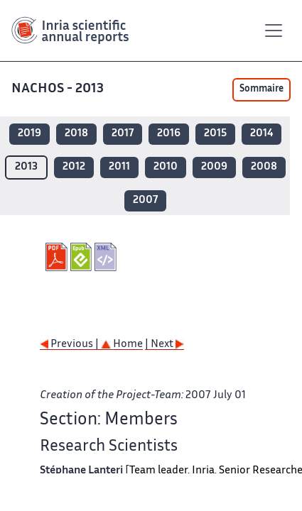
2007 (145, 200)
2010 (165, 167)
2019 (29, 133)
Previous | (70, 344)
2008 (264, 167)
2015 (215, 133)
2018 (76, 133)
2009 (214, 167)
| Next (164, 344)
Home (122, 344)
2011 (119, 167)
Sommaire (261, 89)
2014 (261, 133)
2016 (168, 133)
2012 (74, 167)
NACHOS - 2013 (59, 89)
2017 (123, 133)
